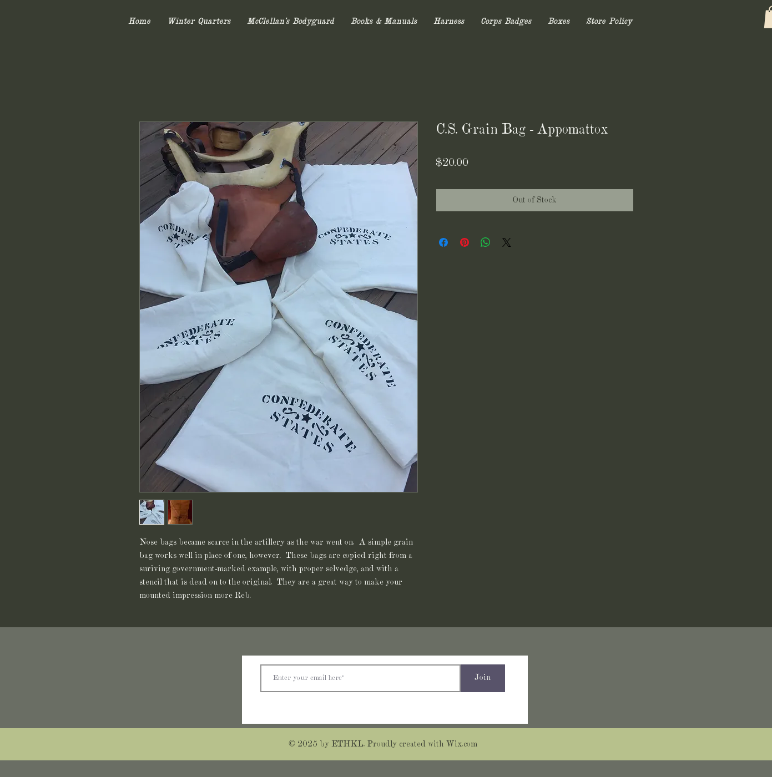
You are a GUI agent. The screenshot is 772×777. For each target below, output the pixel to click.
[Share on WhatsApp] (485, 242)
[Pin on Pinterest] (464, 242)
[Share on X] (506, 242)
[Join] (483, 678)
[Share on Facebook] (443, 242)
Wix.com (461, 744)
